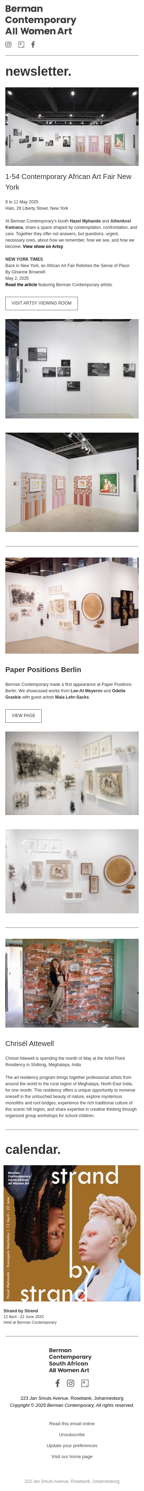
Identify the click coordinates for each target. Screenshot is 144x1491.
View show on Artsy (43, 246)
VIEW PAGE (23, 715)
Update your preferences (72, 1445)
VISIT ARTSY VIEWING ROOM (41, 303)
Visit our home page (72, 1456)
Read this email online (72, 1423)
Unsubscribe (72, 1434)
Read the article (21, 284)
